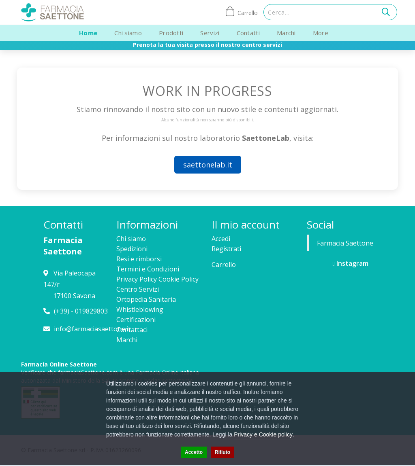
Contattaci (132, 329)
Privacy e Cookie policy (263, 434)
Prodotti (171, 33)
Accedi (221, 238)
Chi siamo (128, 33)
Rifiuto (222, 452)
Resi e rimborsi (139, 258)
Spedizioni (132, 248)
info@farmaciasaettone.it (92, 328)
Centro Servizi (137, 289)
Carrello (224, 264)
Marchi (286, 33)
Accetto (194, 452)
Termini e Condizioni (147, 269)
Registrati (226, 248)
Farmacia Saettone (345, 243)
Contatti (248, 33)
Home (88, 33)
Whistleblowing (139, 309)
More (320, 33)
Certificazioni (136, 319)
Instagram (350, 263)
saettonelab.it (207, 164)
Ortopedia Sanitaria (146, 299)
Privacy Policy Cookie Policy (157, 279)
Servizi (209, 33)
